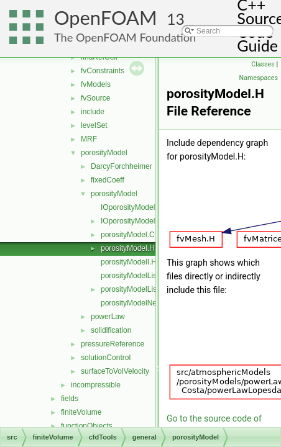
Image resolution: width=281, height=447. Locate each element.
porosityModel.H (128, 248)
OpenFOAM (105, 17)
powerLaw (108, 316)
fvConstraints (102, 70)
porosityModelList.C (133, 275)
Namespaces (258, 78)
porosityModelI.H (129, 262)
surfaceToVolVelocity (115, 371)
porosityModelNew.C (135, 303)
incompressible (96, 385)
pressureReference (112, 344)
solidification (111, 330)
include (92, 111)
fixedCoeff (107, 180)
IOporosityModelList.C (137, 207)
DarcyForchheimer (121, 166)
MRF (89, 139)
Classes (262, 64)
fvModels (96, 84)
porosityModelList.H (133, 289)
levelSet (94, 125)
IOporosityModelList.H (137, 221)
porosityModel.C (128, 234)
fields (69, 398)
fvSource (95, 98)
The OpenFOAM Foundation (125, 37)
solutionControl (106, 357)
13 (176, 19)
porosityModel (104, 152)
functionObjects (87, 426)
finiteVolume (81, 412)
